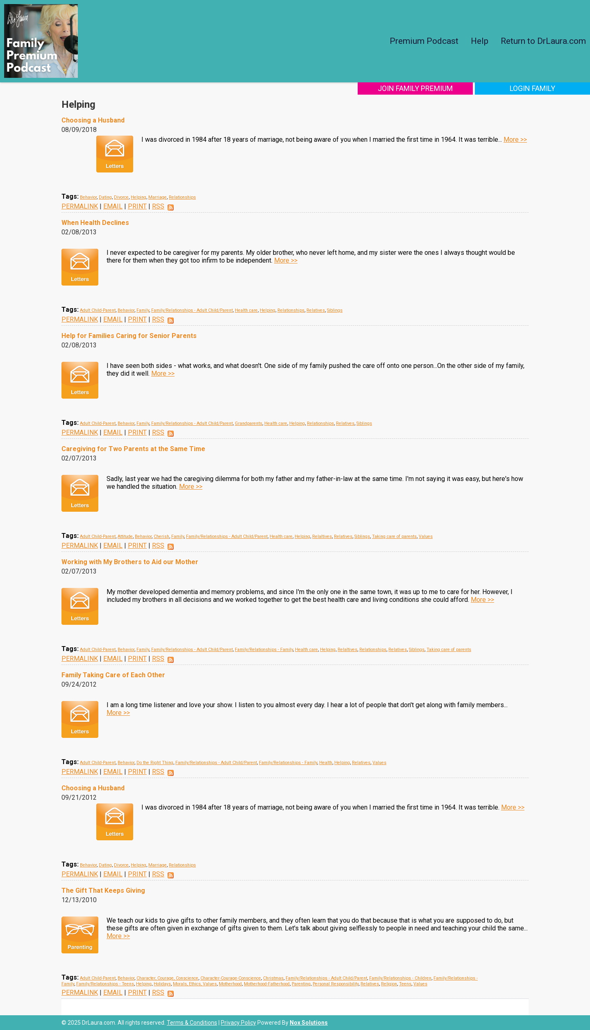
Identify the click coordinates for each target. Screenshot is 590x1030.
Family (142, 310)
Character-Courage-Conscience (230, 978)
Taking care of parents (394, 536)
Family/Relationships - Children (400, 978)
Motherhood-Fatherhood (267, 984)
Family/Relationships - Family (264, 649)
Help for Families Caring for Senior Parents (129, 336)
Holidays (162, 984)
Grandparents (248, 423)
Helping (138, 197)
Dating (105, 197)
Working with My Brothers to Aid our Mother (129, 562)
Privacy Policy (238, 1022)
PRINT (137, 206)
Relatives (315, 310)
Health (325, 762)
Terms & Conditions (192, 1022)
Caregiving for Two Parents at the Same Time (133, 449)
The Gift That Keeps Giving (103, 890)
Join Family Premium (425, 88)
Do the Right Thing (154, 762)
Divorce (121, 197)
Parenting (301, 984)
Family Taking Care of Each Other (113, 675)
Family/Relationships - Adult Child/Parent (192, 310)
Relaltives (322, 536)
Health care (246, 310)
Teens (405, 984)
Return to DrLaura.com (543, 41)
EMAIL (113, 206)
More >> (515, 139)
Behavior (88, 197)
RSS (158, 206)
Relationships (182, 197)
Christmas (273, 978)
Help (479, 41)
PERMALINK (79, 206)
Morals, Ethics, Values (195, 984)
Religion (389, 984)
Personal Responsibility (336, 984)
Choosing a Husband (93, 120)
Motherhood (230, 984)
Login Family (535, 88)
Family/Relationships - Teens (105, 984)
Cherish (161, 536)
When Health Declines (95, 223)
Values (426, 536)
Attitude (125, 536)
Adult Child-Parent (98, 310)
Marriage (157, 197)
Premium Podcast (424, 41)
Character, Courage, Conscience (167, 978)
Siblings (335, 310)
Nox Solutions (309, 1022)
